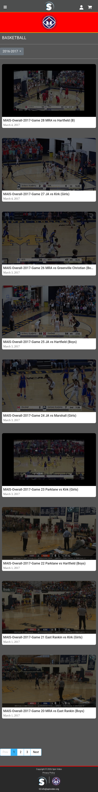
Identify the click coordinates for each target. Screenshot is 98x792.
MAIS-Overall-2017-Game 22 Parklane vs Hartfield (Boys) (44, 563)
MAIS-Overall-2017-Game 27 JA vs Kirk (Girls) (36, 194)
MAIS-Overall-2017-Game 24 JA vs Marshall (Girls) (39, 415)
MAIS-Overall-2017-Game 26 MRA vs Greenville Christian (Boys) (49, 268)
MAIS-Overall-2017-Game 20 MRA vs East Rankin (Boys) (43, 711)
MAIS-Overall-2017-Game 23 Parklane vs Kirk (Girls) (40, 489)
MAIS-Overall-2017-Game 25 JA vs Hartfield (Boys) (40, 342)
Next (36, 752)
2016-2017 (11, 51)
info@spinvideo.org (49, 789)
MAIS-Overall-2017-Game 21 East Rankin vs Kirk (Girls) (43, 637)
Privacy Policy (48, 773)
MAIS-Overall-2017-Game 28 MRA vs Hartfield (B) (39, 120)
